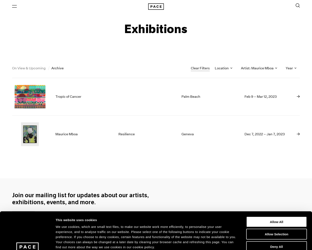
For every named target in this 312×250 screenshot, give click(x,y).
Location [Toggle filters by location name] (223, 69)
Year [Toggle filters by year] (291, 69)
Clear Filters (200, 68)
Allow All (276, 189)
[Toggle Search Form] (298, 6)
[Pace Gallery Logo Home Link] (156, 7)
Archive (57, 69)
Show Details (223, 241)
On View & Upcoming (29, 69)
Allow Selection (276, 201)
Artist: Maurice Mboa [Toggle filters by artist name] (259, 69)
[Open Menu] (14, 6)
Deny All (276, 214)
